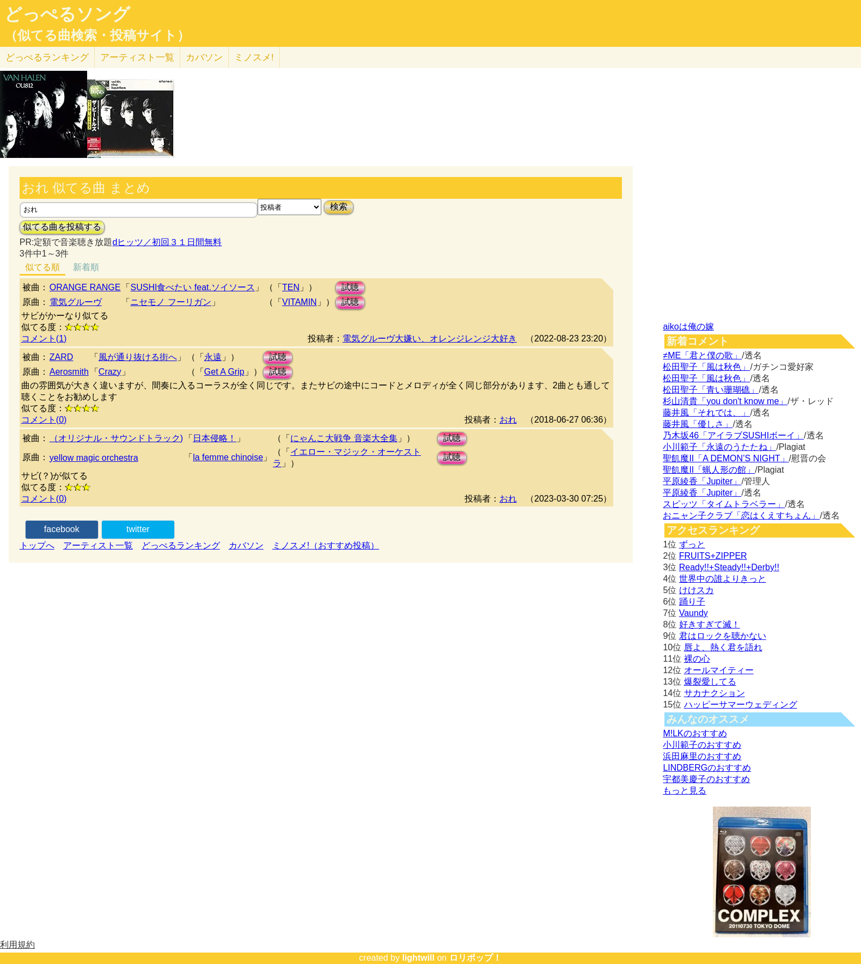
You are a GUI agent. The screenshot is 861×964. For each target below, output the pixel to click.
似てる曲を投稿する (62, 226)
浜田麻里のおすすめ (702, 756)
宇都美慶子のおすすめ (706, 779)
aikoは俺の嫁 (688, 326)
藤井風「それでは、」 (706, 412)
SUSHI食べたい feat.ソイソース (192, 287)
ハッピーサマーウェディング (740, 704)
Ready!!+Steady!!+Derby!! (729, 567)
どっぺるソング (67, 14)
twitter (138, 529)
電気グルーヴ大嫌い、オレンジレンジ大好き (430, 338)
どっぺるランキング (181, 545)
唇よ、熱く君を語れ (723, 647)
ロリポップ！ (475, 957)
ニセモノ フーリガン (170, 302)
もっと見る (684, 790)
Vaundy (693, 613)
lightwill (418, 957)
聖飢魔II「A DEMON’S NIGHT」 (726, 458)
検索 (338, 206)
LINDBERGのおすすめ (707, 767)
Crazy (110, 371)
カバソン (204, 57)
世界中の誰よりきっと (722, 578)
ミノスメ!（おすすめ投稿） (325, 545)
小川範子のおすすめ (702, 744)
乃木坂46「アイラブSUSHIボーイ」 (733, 435)
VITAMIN (299, 302)
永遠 (213, 357)
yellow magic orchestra (94, 457)
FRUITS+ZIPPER (713, 555)
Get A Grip (224, 371)
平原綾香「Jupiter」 (702, 481)
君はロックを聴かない (722, 635)
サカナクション (714, 693)
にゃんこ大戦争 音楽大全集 (343, 438)
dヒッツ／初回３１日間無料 (167, 242)
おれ (508, 419)
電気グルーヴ (76, 302)
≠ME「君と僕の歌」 (702, 355)
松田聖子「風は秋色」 (706, 366)
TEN (291, 287)
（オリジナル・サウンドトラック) (116, 438)
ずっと (692, 544)
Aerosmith (69, 371)
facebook (62, 529)
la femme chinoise (228, 457)
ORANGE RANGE (85, 287)
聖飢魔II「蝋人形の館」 (709, 469)
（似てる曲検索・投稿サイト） (97, 35)
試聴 (350, 287)
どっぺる (47, 57)
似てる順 (42, 267)
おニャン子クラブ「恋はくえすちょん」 (741, 515)
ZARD (62, 357)
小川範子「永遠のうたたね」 (719, 447)
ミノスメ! (254, 57)
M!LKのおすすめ (694, 733)
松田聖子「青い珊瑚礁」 (711, 389)
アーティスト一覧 (98, 545)
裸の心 (697, 658)
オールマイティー (719, 670)
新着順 (86, 267)
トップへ (37, 545)
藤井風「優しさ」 (697, 424)
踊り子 (692, 601)
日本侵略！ (214, 438)
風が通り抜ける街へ (138, 357)
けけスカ (696, 590)
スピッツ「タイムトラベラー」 (724, 504)
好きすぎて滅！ (709, 624)
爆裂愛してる (710, 681)
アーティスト (137, 57)
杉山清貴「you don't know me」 (725, 401)
